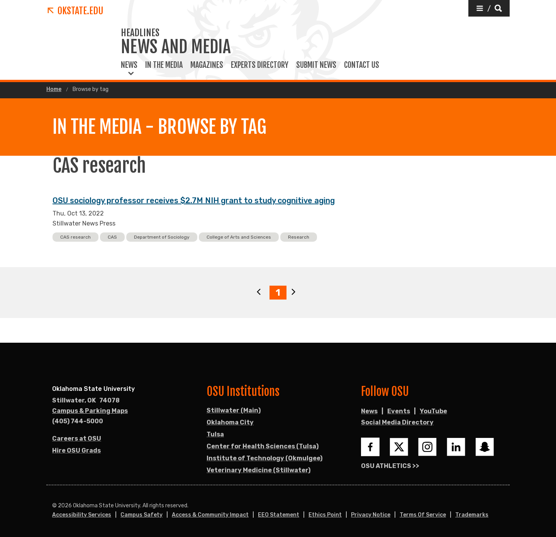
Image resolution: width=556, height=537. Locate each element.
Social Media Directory (397, 422)
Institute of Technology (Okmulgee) (264, 458)
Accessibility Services (81, 515)
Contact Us (361, 65)
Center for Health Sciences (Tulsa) (263, 446)
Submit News (316, 65)
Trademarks (471, 515)
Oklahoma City (230, 422)
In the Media (164, 65)
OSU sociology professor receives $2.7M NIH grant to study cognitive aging (194, 200)
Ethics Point (325, 515)
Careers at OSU (76, 438)
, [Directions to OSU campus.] (86, 400)
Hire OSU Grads (76, 450)
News (129, 65)
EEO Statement (278, 515)
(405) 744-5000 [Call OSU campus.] (77, 421)
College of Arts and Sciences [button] (239, 237)
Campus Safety (141, 515)
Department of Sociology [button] (162, 237)
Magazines (206, 65)
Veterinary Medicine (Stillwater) (258, 470)
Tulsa (215, 434)
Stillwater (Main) (234, 410)
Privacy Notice (370, 515)
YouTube (433, 411)
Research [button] (298, 237)
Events (398, 411)
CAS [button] (112, 237)
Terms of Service (423, 515)
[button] (489, 8)
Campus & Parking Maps (90, 410)
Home (53, 89)
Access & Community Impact (210, 515)
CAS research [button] (75, 237)
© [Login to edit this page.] (54, 506)
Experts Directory (259, 65)
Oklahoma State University (93, 388)
